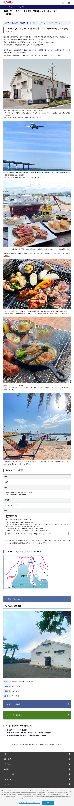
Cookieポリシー (36, 779)
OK (48, 803)
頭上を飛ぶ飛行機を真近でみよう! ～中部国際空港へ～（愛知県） (27, 735)
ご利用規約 (36, 764)
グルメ (35, 23)
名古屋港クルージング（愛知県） (17, 730)
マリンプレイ (51, 23)
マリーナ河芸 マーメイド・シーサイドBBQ (45, 313)
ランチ (58, 23)
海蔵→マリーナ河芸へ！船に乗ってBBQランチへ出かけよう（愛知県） (29, 733)
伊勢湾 (21, 23)
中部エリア (14, 23)
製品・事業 (7, 759)
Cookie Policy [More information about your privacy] (46, 798)
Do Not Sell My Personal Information (29, 803)
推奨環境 (36, 769)
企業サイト (36, 754)
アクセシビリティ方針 (36, 784)
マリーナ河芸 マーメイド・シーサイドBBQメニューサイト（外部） (30, 534)
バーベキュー (42, 23)
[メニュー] (69, 2)
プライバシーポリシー (36, 774)
